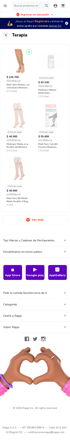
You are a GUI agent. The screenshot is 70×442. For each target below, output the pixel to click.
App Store (12, 272)
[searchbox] (27, 5)
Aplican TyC (55, 25)
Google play (35, 272)
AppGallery (57, 272)
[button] (35, 15)
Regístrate (42, 21)
